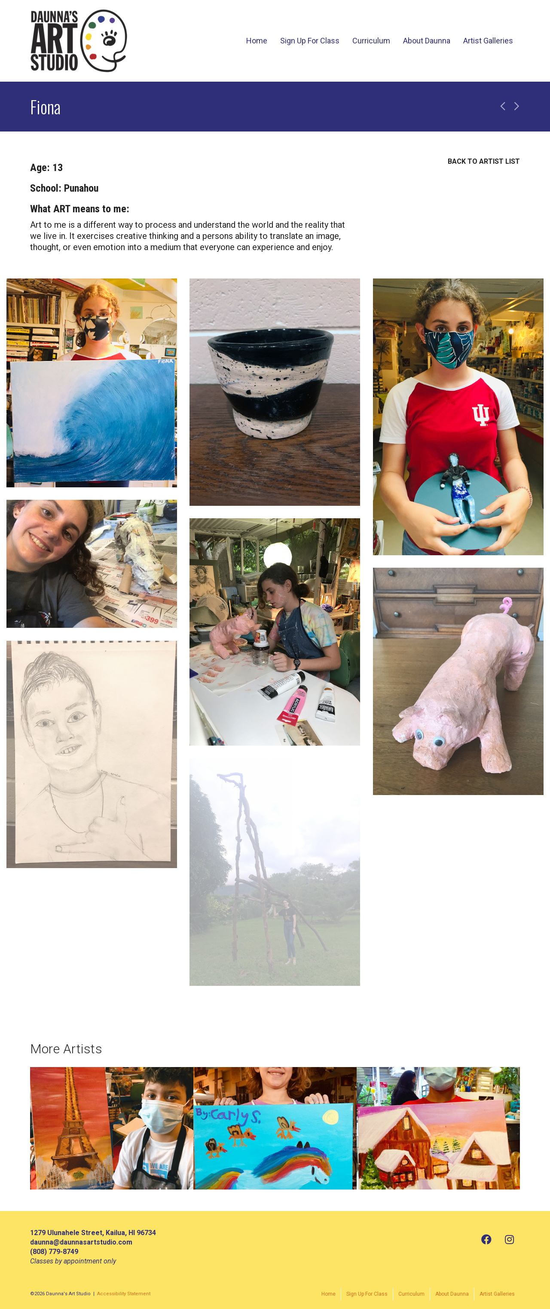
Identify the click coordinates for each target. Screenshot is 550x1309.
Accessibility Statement (123, 1294)
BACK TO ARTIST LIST (484, 161)
